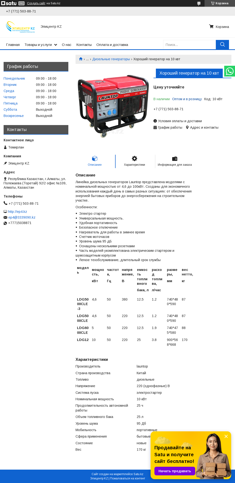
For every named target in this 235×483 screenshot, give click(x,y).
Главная (13, 45)
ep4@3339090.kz (21, 217)
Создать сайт (36, 3)
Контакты (84, 45)
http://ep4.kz (17, 212)
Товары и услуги (38, 45)
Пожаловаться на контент (127, 478)
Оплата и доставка (112, 45)
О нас (66, 45)
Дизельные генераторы (111, 59)
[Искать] (222, 44)
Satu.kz (138, 474)
